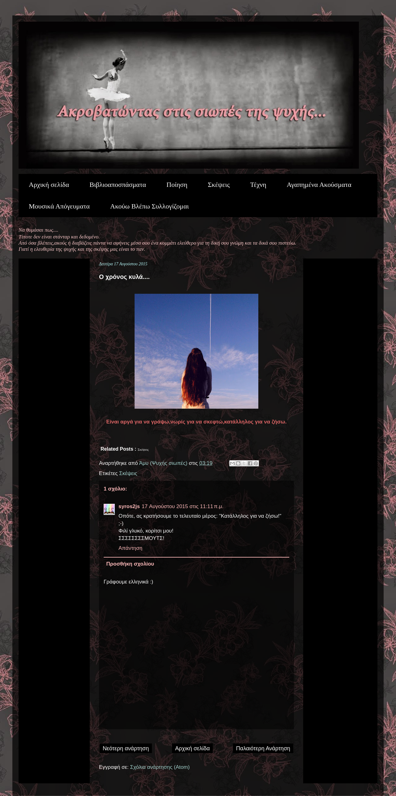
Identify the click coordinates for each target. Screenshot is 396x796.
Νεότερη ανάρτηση (126, 748)
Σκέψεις (219, 184)
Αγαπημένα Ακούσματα (319, 184)
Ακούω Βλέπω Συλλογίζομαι (149, 206)
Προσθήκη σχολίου (130, 564)
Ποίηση (176, 184)
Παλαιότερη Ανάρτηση (263, 748)
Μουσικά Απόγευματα (59, 206)
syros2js (129, 506)
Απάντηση (130, 548)
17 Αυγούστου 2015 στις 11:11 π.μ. (182, 506)
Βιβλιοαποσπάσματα (117, 184)
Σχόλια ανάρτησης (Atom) (160, 767)
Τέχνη (258, 184)
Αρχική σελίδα (49, 184)
